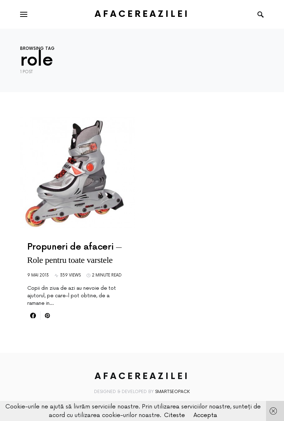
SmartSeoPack (172, 391)
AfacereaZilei (142, 14)
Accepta (205, 415)
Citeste (174, 415)
